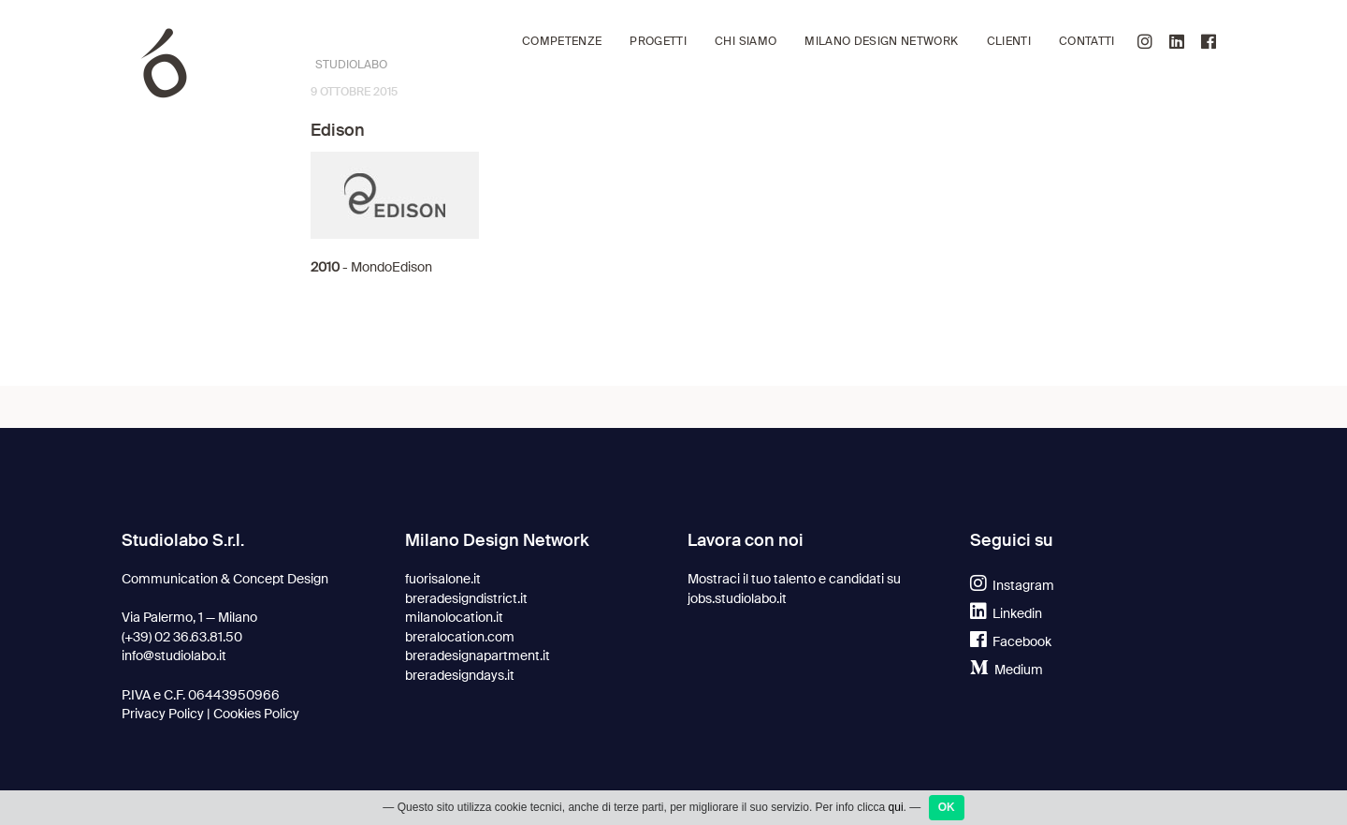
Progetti (658, 42)
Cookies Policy (256, 713)
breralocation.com (459, 636)
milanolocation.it (454, 617)
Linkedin (1006, 613)
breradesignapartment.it (477, 655)
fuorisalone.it (443, 578)
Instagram (1012, 585)
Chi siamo (745, 42)
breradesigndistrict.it (466, 598)
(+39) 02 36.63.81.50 (182, 636)
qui (896, 807)
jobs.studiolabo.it (737, 598)
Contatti (1087, 42)
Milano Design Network (881, 42)
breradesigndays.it (459, 675)
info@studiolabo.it (174, 655)
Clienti (1009, 42)
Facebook (1010, 641)
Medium (1006, 669)
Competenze (561, 42)
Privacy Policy (163, 713)
